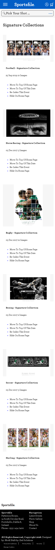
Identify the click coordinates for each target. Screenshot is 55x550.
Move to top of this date (22, 88)
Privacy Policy (26, 543)
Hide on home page (19, 95)
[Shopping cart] (52, 4)
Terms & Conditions (10, 543)
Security (39, 543)
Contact (33, 528)
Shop (31, 521)
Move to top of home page (23, 84)
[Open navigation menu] (5, 4)
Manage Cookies (9, 547)
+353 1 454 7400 (16, 528)
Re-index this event (19, 92)
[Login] (47, 4)
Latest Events (35, 515)
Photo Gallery (36, 518)
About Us (33, 524)
